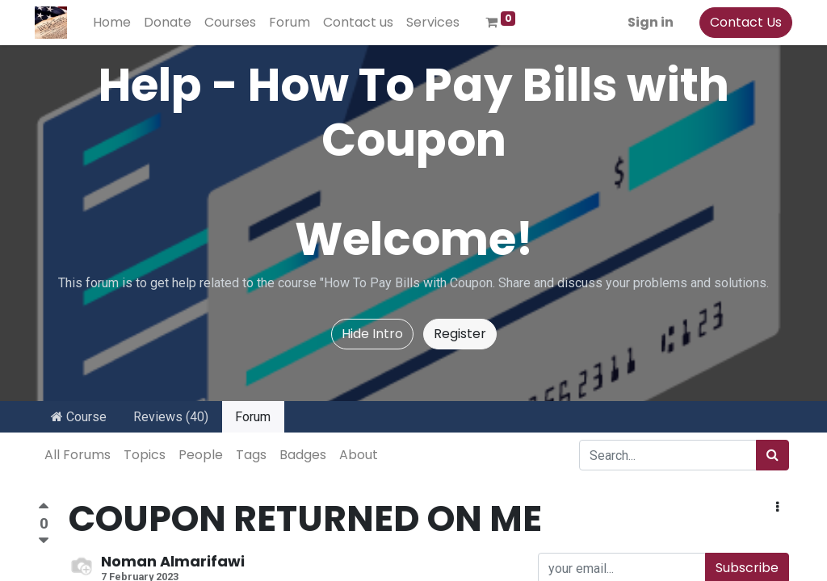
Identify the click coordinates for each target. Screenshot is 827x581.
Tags (251, 454)
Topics (145, 454)
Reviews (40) (170, 416)
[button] (777, 507)
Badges (302, 454)
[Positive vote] (43, 508)
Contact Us (743, 22)
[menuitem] (115, 22)
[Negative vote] (43, 541)
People (200, 454)
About (358, 454)
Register (460, 333)
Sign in (647, 22)
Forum (253, 416)
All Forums (77, 454)
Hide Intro (372, 333)
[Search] (772, 455)
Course (79, 416)
